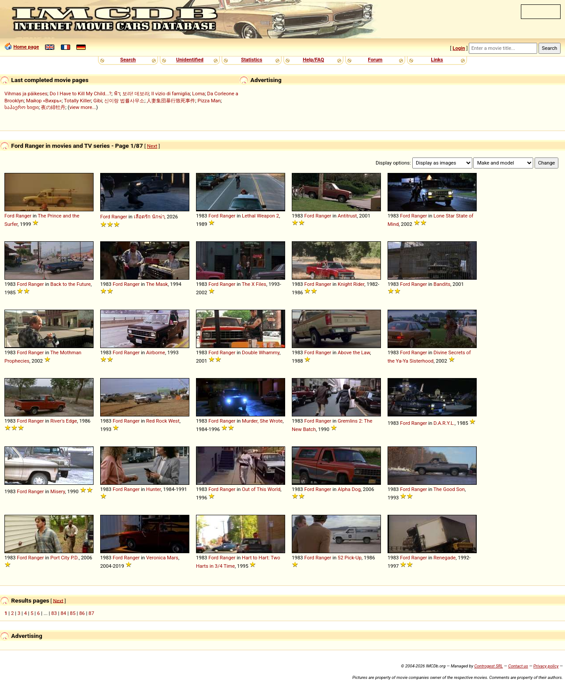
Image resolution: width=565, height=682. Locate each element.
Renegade (444, 558)
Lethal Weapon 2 (260, 216)
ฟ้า (117, 93)
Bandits (441, 284)
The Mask (157, 284)
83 (54, 613)
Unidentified (189, 59)
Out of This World (261, 489)
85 (72, 613)
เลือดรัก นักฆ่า (149, 217)
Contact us (518, 665)
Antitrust (347, 216)
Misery (57, 491)
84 (63, 613)
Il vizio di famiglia (170, 93)
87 (91, 613)
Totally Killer (77, 100)
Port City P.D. (64, 558)
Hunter (153, 489)
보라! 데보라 (135, 93)
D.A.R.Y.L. (444, 423)
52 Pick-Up (350, 558)
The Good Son (449, 489)
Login (458, 48)
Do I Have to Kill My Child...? (80, 93)
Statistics (251, 59)
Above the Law (354, 352)
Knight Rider (351, 284)
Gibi (98, 100)
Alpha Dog (349, 489)
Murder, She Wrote (262, 421)
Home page (26, 47)
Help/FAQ (313, 59)
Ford (9, 216)
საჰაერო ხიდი (21, 107)
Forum (375, 59)
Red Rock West (163, 421)
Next (152, 146)
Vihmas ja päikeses (25, 93)
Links (437, 59)
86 (82, 613)
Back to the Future (70, 284)
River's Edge (63, 421)
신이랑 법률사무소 (124, 100)
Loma (198, 93)
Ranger (24, 216)
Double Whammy (260, 352)
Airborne (155, 352)
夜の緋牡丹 (53, 107)
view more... (82, 107)
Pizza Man (209, 100)
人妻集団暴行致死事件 (171, 100)
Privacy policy (545, 665)
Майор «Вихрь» (44, 100)
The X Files (254, 284)
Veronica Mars (162, 558)
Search (128, 59)
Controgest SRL (488, 665)
